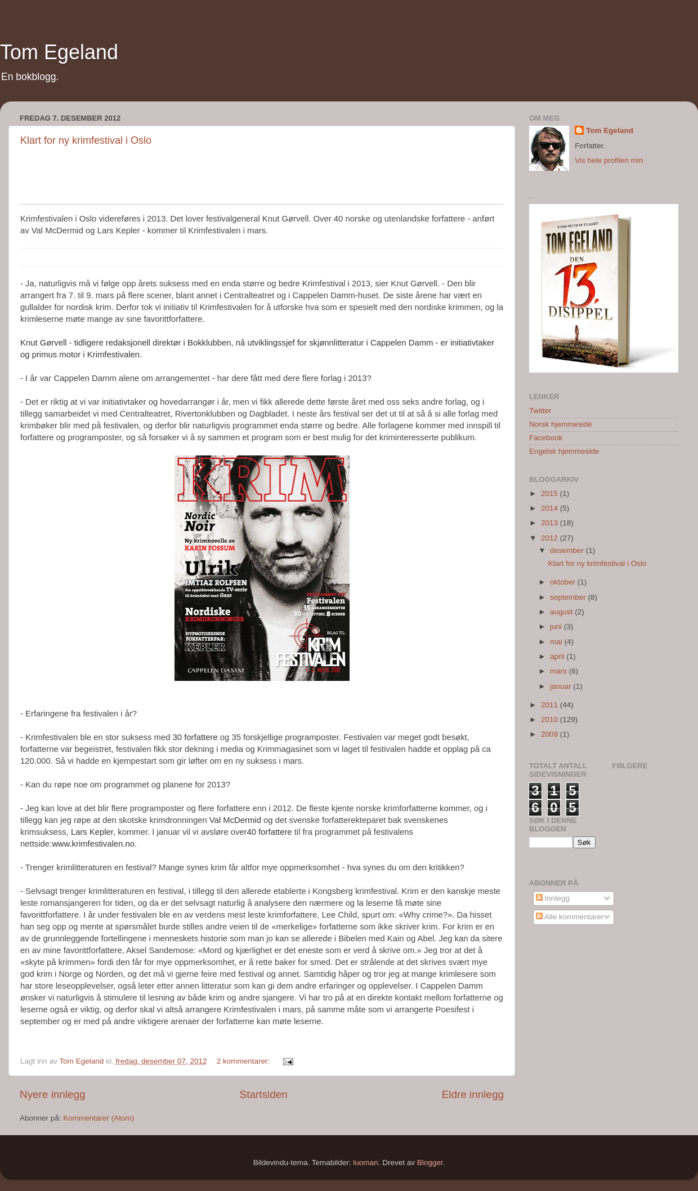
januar (561, 686)
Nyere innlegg (53, 1094)
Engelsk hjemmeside (564, 451)
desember (568, 550)
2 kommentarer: (244, 1061)
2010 (550, 719)
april (558, 656)
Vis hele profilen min (609, 160)
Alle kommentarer (570, 917)
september (569, 597)
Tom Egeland (59, 52)
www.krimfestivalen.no (93, 843)
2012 (550, 538)
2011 (550, 705)
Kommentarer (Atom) (98, 1118)
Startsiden (264, 1094)
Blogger (430, 1162)
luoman (365, 1162)
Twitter (540, 410)
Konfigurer (491, 166)
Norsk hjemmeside (560, 424)
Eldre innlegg (473, 1094)
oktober (564, 582)
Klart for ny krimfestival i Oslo (85, 140)
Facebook (545, 437)
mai (557, 641)
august (562, 612)
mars (559, 671)
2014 (550, 508)
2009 (550, 734)
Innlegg (553, 898)
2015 (550, 493)
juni (557, 626)
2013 (550, 523)
